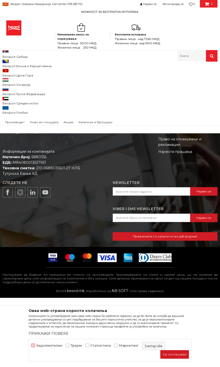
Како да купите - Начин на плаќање (182, 191)
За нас (100, 167)
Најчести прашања (175, 221)
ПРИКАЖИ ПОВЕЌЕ (48, 333)
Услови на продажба (177, 167)
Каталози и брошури (113, 188)
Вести (99, 174)
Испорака (167, 201)
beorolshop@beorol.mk (42, 190)
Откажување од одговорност (184, 174)
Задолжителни (49, 345)
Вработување (106, 181)
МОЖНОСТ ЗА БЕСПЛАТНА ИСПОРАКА (109, 12)
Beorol (9, 72)
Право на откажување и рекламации (179, 211)
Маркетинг (128, 345)
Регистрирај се (173, 4)
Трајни (76, 345)
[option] (110, 12)
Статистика (100, 345)
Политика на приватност (180, 181)
